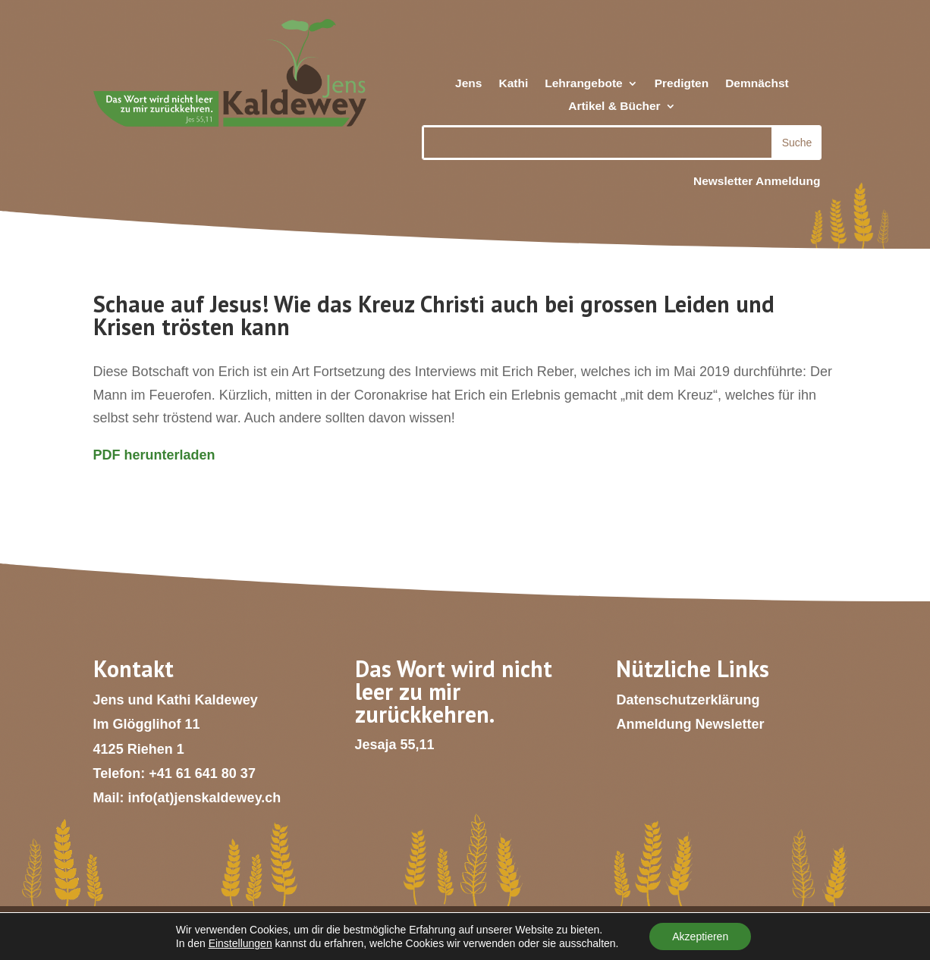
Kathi (513, 83)
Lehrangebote (583, 83)
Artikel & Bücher (614, 106)
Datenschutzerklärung (687, 699)
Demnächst (757, 83)
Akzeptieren (700, 936)
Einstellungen (240, 943)
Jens (468, 83)
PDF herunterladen (154, 455)
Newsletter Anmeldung (756, 180)
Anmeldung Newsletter (690, 724)
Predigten (681, 83)
